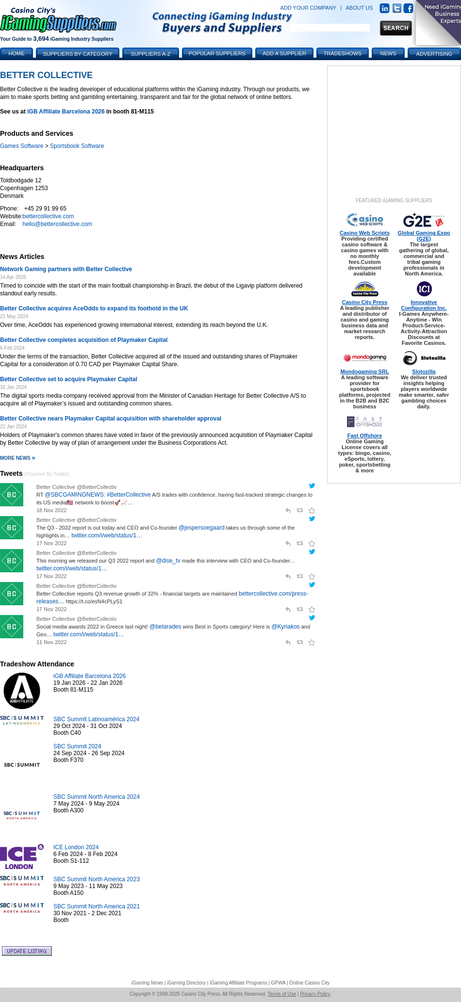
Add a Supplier (284, 53)
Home (17, 53)
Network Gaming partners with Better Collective (66, 269)
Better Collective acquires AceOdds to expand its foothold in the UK (94, 308)
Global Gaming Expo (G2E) (423, 236)
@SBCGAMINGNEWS (74, 494)
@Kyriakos (285, 626)
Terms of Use (281, 994)
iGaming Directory (186, 983)
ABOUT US (359, 8)
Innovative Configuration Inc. (423, 305)
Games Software (21, 146)
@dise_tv (168, 560)
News (388, 53)
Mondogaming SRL (364, 371)
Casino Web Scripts (365, 233)
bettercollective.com (48, 216)
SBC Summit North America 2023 (96, 879)
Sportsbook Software (77, 146)
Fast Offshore (364, 435)
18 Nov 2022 (51, 510)
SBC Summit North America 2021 (96, 906)
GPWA (278, 983)
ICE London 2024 (76, 847)
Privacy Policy (315, 994)
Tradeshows (343, 53)
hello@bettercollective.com (57, 224)
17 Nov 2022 (51, 543)
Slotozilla (423, 371)
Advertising (434, 54)
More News (17, 458)
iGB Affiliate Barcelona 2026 (66, 111)
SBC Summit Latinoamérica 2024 (96, 719)
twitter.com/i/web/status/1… (106, 535)
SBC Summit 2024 (77, 746)
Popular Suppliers (217, 53)
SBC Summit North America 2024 (96, 796)
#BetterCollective (129, 494)
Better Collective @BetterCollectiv (76, 487)
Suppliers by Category (77, 54)
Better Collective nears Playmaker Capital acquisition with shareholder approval (110, 418)
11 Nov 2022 (51, 642)
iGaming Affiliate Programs (238, 983)
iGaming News (147, 983)
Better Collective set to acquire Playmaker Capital (68, 379)
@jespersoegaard (202, 527)
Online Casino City (309, 983)
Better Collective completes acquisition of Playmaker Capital (83, 340)
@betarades (165, 626)
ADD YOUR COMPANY (308, 8)
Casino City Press (365, 302)
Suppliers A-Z (151, 54)
